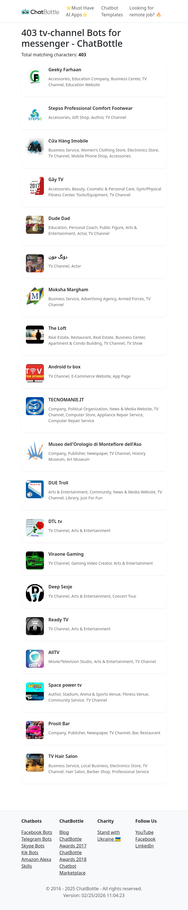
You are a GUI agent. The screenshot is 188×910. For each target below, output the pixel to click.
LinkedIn (144, 846)
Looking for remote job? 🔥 (145, 11)
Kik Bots (29, 852)
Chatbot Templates (112, 11)
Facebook (145, 839)
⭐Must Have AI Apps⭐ (80, 11)
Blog (64, 832)
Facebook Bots (36, 832)
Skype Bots (32, 846)
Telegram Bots (36, 839)
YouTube (144, 832)
